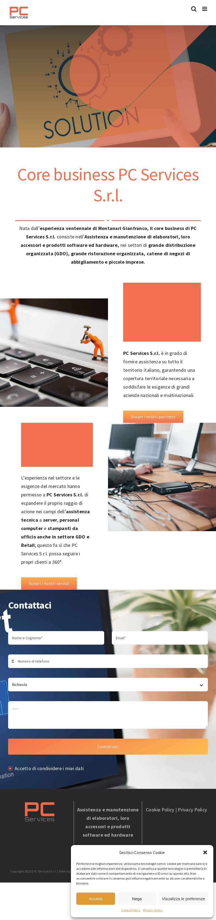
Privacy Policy (192, 809)
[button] (205, 852)
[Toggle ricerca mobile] (194, 9)
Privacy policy (153, 910)
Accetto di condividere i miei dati (49, 768)
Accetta (95, 898)
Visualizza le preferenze (183, 898)
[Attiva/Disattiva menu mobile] (205, 9)
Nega (137, 898)
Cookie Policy (130, 910)
